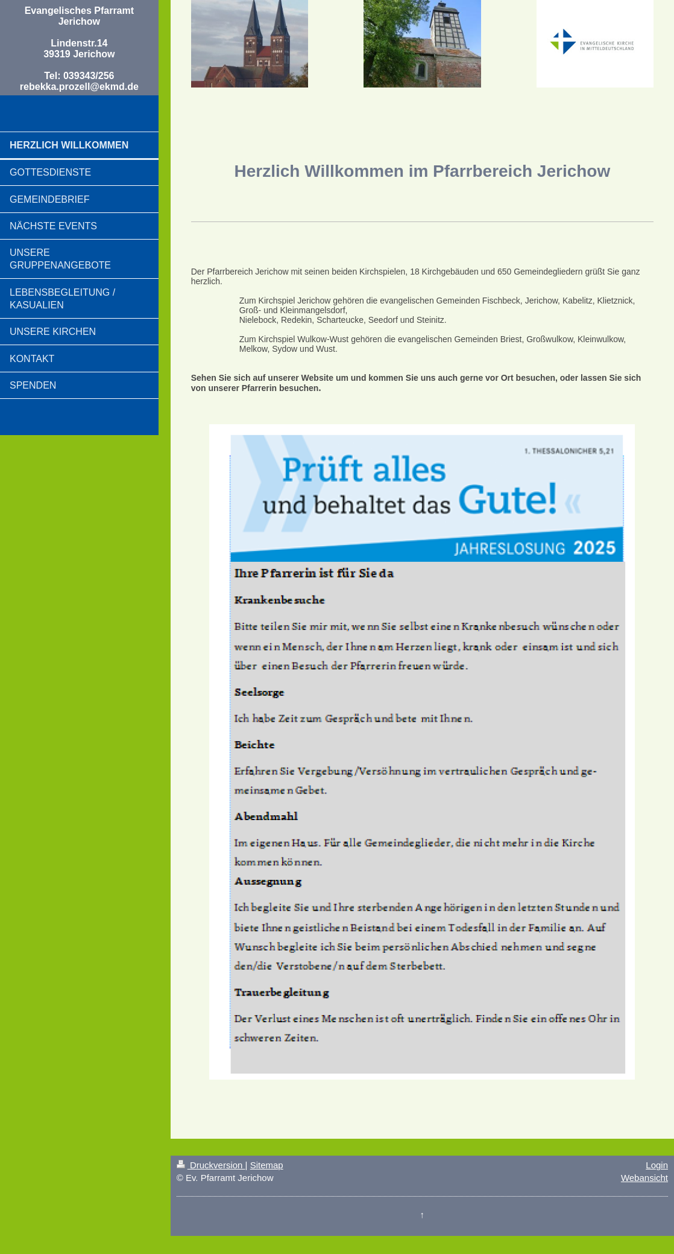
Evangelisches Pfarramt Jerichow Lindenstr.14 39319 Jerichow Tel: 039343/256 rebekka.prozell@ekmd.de (79, 48)
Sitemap (266, 1165)
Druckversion (211, 1165)
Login (657, 1165)
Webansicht (644, 1178)
